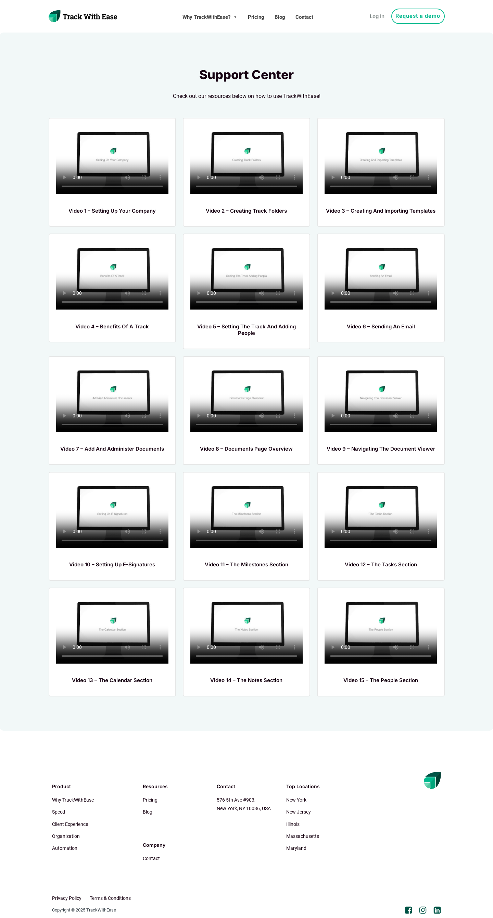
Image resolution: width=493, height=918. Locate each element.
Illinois (293, 824)
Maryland (296, 848)
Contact (304, 17)
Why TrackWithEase (73, 800)
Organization (66, 836)
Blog (280, 17)
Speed (58, 812)
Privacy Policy (66, 898)
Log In (377, 16)
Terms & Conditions (110, 898)
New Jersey (298, 812)
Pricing (256, 17)
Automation (64, 848)
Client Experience (70, 824)
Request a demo (417, 16)
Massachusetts (302, 836)
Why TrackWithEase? (210, 17)
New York (296, 800)
